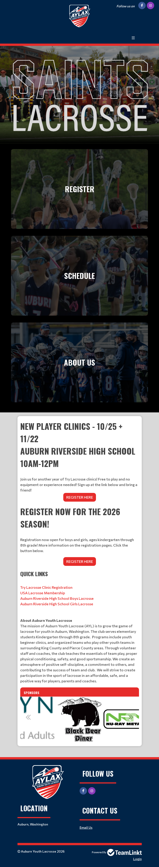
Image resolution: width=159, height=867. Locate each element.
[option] (79, 719)
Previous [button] (28, 717)
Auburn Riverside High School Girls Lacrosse (56, 604)
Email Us (86, 827)
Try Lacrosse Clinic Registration (46, 587)
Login (137, 859)
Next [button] (131, 717)
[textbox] (79, 535)
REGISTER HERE (79, 497)
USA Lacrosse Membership (42, 593)
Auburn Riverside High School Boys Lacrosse (57, 598)
